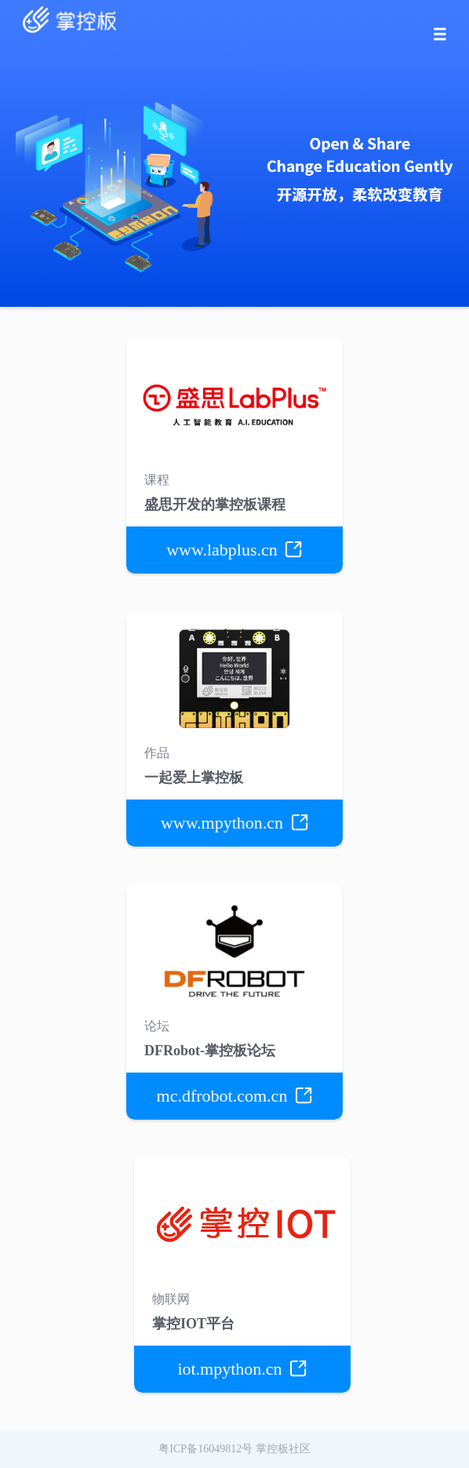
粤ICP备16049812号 (205, 1449)
